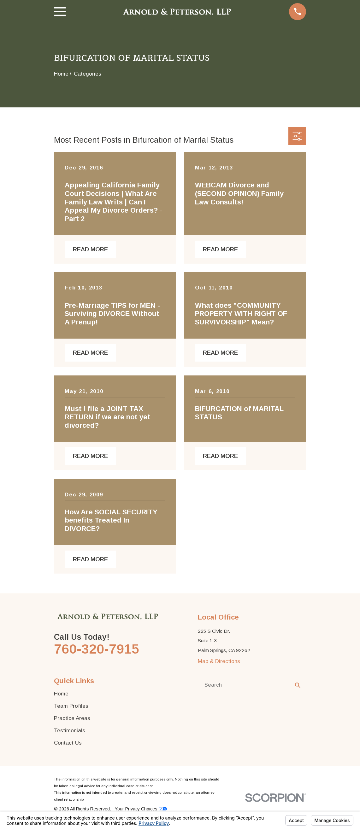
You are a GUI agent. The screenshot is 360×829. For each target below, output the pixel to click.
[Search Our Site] (297, 685)
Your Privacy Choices (141, 808)
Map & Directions (219, 661)
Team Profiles (71, 706)
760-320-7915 (96, 649)
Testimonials (69, 731)
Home (61, 694)
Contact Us (68, 743)
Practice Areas (72, 718)
